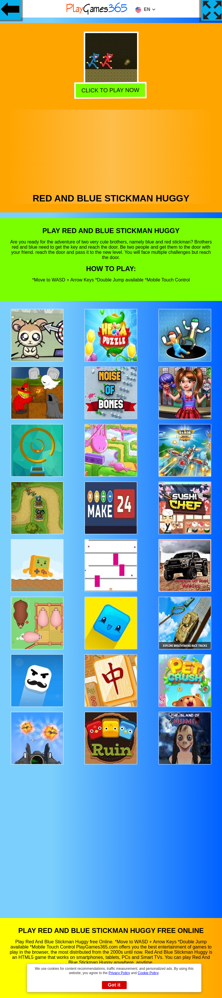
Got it (114, 984)
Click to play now (110, 90)
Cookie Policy (148, 973)
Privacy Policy (119, 973)
